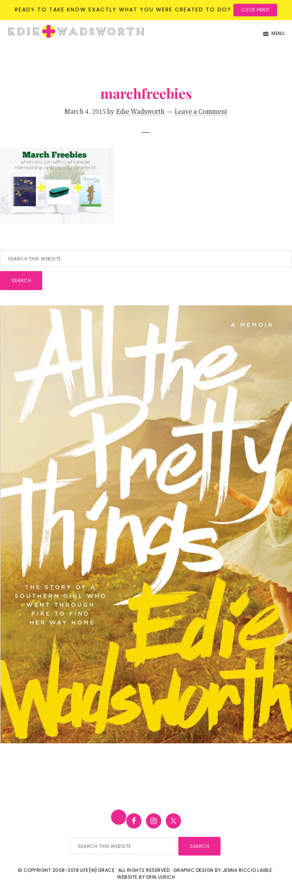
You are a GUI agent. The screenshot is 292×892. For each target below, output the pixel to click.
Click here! (255, 9)
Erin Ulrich (160, 877)
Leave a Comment (201, 111)
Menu (277, 33)
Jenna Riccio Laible (247, 870)
